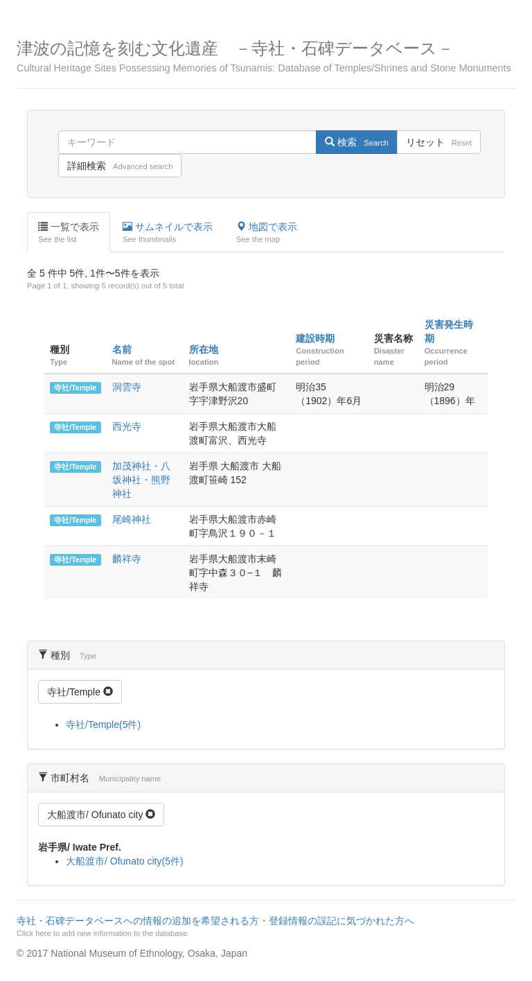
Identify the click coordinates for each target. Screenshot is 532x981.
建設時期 (315, 338)
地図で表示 (266, 233)
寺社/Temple (75, 387)
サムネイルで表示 (168, 233)
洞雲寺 (126, 386)
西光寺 (126, 426)
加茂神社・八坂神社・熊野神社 (141, 479)
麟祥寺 (126, 558)
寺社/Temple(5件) (103, 724)
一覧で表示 (68, 233)
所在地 (203, 349)
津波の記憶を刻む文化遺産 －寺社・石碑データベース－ (266, 56)
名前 (122, 349)
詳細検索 (119, 165)
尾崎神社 (131, 519)
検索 (356, 142)
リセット (439, 142)
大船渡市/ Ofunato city (101, 814)
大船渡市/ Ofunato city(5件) (125, 861)
